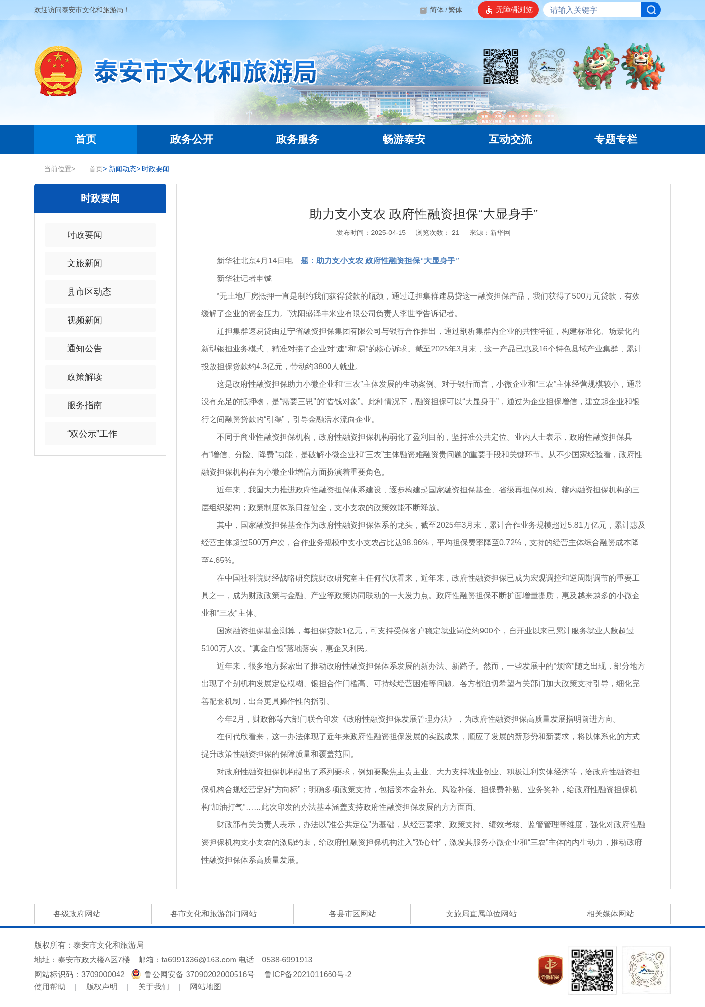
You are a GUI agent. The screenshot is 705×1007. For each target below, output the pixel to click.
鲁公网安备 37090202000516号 (194, 974)
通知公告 (78, 348)
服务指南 (78, 405)
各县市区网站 (360, 914)
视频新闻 (78, 320)
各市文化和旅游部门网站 (222, 914)
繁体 (455, 10)
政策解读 (78, 377)
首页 (91, 169)
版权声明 (102, 987)
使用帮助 (50, 987)
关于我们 (153, 987)
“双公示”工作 (85, 434)
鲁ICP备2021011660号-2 (308, 974)
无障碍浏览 (514, 9)
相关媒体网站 (619, 914)
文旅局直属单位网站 (489, 914)
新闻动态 (119, 169)
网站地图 (205, 987)
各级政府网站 (84, 914)
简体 (437, 10)
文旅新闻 (78, 263)
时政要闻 (152, 169)
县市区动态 (82, 292)
